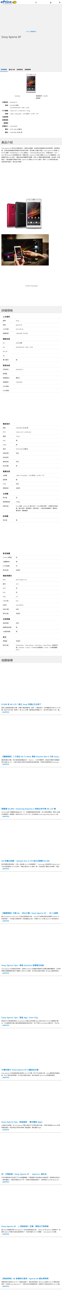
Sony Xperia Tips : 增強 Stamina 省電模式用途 (22, 965)
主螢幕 (5, 475)
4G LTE (5, 351)
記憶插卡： (5, 126)
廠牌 (4, 321)
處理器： (6, 123)
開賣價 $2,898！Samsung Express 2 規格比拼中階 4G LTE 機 (28, 809)
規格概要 (4, 69)
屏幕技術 (6, 488)
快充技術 (6, 457)
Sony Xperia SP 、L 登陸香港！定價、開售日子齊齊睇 (25, 1226)
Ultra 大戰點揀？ (31, 31)
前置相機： (5, 120)
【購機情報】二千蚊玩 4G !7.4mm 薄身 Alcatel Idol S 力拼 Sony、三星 (30, 756)
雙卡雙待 (6, 360)
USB (4, 596)
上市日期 (6, 329)
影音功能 (6, 570)
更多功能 (6, 613)
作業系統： (5, 102)
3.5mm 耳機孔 (7, 557)
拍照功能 (6, 506)
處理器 (5, 374)
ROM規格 (6, 390)
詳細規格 (20, 69)
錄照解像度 (6, 502)
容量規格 (6, 382)
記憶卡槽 (6, 609)
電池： (7, 129)
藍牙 (4, 584)
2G (4, 343)
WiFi (4, 580)
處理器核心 (6, 378)
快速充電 (6, 453)
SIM (4, 440)
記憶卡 (5, 605)
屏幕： (7, 114)
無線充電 (6, 462)
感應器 (5, 641)
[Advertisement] (31, 53)
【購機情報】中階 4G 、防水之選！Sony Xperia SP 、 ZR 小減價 (29, 913)
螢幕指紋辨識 (7, 627)
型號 (4, 325)
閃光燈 (5, 498)
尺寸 (4, 432)
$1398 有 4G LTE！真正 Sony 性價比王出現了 (21, 704)
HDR (4, 484)
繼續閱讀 (6, 712)
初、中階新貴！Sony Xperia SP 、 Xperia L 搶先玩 (24, 1174)
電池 (4, 449)
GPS (4, 588)
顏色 (4, 428)
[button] (36, 2)
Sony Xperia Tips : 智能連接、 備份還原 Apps (21, 1122)
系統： (7, 105)
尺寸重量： (5, 111)
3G (4, 347)
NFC (4, 592)
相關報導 (28, 69)
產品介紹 (12, 69)
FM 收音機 (6, 566)
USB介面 (5, 601)
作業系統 (6, 369)
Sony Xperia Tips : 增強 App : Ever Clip (19, 1017)
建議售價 (6, 333)
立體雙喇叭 (6, 562)
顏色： (7, 132)
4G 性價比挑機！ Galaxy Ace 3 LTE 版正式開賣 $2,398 (25, 861)
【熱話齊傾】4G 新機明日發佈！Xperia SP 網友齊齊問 (24, 1278)
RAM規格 (6, 386)
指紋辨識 (6, 623)
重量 (4, 436)
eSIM (4, 445)
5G (4, 356)
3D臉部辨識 (6, 631)
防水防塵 (6, 466)
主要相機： (5, 117)
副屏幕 (5, 480)
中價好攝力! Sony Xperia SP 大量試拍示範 (20, 1070)
